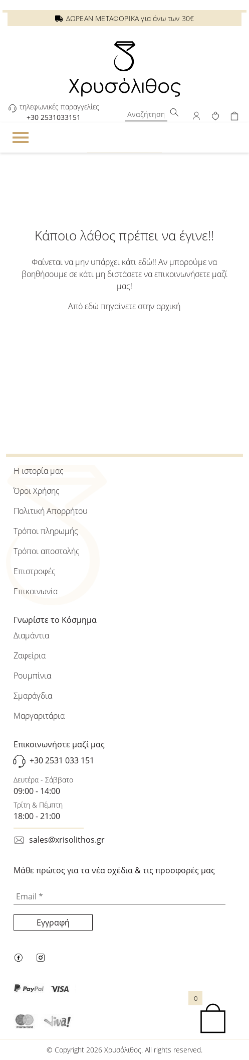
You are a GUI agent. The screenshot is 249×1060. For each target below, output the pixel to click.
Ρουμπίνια (32, 675)
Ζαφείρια (30, 655)
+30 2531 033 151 (62, 760)
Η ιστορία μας (39, 470)
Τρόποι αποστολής (47, 551)
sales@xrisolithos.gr (67, 839)
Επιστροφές (35, 571)
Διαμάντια (31, 635)
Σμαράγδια (33, 695)
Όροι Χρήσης (37, 490)
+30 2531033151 (54, 117)
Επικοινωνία (36, 591)
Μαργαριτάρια (39, 715)
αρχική (168, 306)
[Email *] (119, 896)
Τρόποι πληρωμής (46, 531)
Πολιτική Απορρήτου (51, 510)
